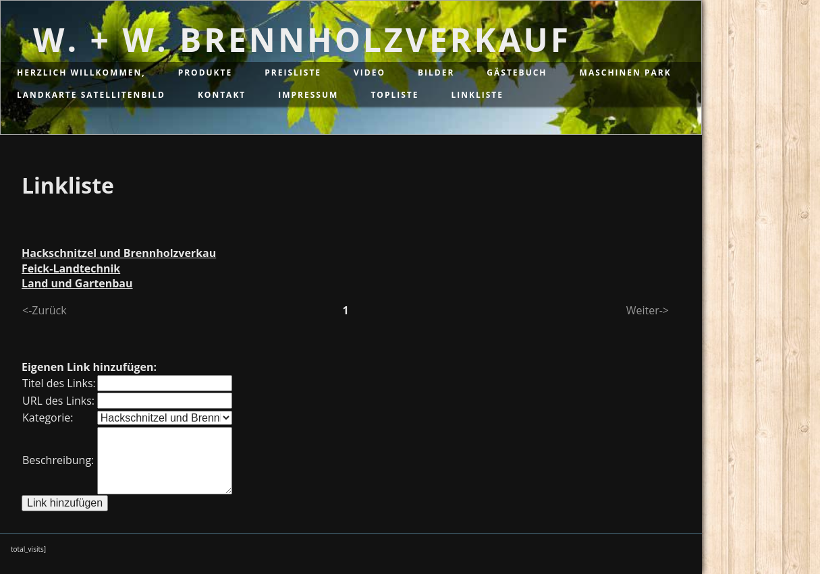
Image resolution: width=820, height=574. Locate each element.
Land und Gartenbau (77, 283)
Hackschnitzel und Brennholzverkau (119, 253)
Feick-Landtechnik (71, 268)
